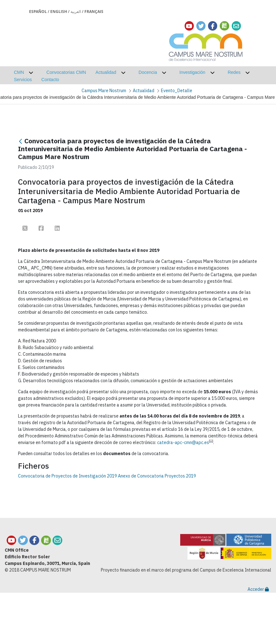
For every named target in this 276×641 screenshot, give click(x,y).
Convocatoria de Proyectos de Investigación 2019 (67, 476)
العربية (76, 11)
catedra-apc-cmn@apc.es (185, 442)
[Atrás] (20, 142)
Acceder (258, 589)
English (58, 11)
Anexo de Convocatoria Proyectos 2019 (157, 476)
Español (38, 11)
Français (93, 11)
